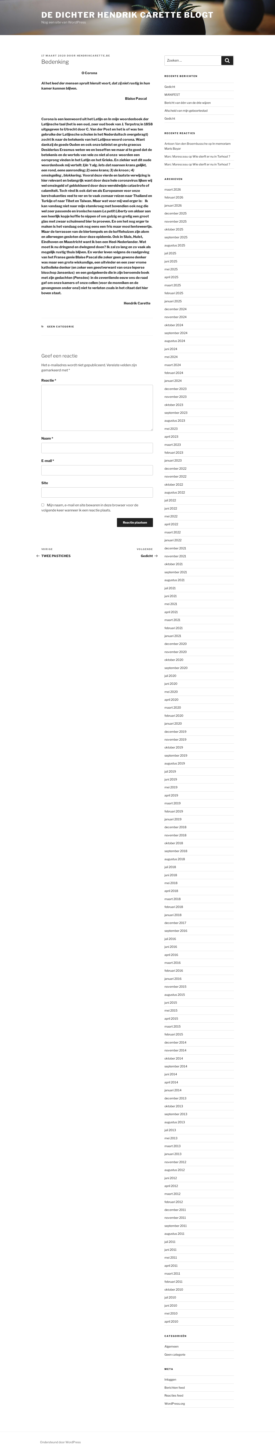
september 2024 (175, 333)
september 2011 (175, 1226)
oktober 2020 (173, 660)
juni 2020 (170, 683)
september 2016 (175, 930)
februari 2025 (173, 293)
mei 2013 (170, 1138)
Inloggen (170, 1379)
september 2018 (175, 851)
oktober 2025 (173, 229)
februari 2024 (173, 373)
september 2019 (175, 755)
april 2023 (171, 436)
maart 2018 (172, 899)
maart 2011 (172, 1273)
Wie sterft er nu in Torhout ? (211, 156)
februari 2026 (173, 197)
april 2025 (171, 277)
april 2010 (171, 1321)
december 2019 (175, 731)
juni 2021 (170, 596)
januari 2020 (173, 723)
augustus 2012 (174, 1170)
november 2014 (175, 1050)
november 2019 (175, 739)
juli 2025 (170, 253)
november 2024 (175, 317)
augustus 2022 (174, 492)
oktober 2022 (173, 484)
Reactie (48, 380)
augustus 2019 (174, 763)
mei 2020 (171, 691)
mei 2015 (170, 1010)
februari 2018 (173, 907)
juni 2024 (170, 349)
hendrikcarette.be (93, 55)
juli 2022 (170, 500)
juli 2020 (170, 676)
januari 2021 (172, 636)
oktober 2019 (173, 747)
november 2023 (175, 396)
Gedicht (169, 86)
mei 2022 (170, 516)
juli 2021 (170, 588)
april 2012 (171, 1186)
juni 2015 (170, 1002)
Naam (47, 438)
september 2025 (175, 237)
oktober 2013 (173, 1106)
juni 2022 (170, 508)
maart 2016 (172, 962)
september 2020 (176, 668)
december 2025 (175, 213)
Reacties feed (173, 1395)
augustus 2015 (174, 994)
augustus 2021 (174, 580)
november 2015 (175, 986)
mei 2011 (170, 1257)
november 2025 (175, 221)
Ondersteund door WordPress (60, 1442)
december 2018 (175, 827)
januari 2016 (172, 978)
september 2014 (175, 1066)
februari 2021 (173, 628)
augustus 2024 (174, 341)
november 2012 (175, 1162)
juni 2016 (170, 946)
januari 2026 (173, 205)
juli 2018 (170, 867)
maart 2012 (172, 1194)
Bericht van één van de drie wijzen (187, 102)
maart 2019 (172, 803)
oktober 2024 (173, 325)
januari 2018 (172, 915)
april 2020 (171, 699)
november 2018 (175, 835)
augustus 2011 (174, 1233)
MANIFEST (172, 94)
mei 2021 (170, 604)
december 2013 (175, 1098)
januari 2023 (173, 460)
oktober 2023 (173, 405)
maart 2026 (172, 189)
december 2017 (175, 923)
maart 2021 (172, 620)
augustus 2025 (174, 245)
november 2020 (175, 652)
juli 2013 (170, 1130)
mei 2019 (170, 787)
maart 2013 (172, 1146)
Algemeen (171, 1346)
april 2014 (171, 1082)
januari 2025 (173, 301)
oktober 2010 (173, 1289)
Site (44, 483)
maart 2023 (172, 444)
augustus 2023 (174, 420)
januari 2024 (173, 380)
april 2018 (171, 891)
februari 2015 (173, 1034)
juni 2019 (170, 779)
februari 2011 (173, 1281)
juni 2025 (170, 261)
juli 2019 (170, 771)
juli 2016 (170, 939)
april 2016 (171, 955)
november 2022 (175, 476)
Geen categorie (60, 326)
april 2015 (171, 1018)
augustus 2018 (174, 859)
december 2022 (175, 468)
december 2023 (175, 389)
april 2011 (171, 1265)
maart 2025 (172, 285)
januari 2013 (172, 1154)
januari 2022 (172, 540)
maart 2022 (172, 532)
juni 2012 (170, 1178)
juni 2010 (170, 1305)
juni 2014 (170, 1074)
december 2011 (175, 1210)
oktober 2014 (173, 1058)
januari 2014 (172, 1090)
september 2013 (175, 1114)
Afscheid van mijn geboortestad (185, 110)
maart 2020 (172, 707)
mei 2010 (171, 1313)
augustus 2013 (174, 1122)
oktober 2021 (173, 564)
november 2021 (175, 556)
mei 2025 (171, 269)
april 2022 (171, 524)
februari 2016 (173, 970)
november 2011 (175, 1217)
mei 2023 (171, 428)
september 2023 (175, 412)
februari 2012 (173, 1202)
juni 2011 (170, 1249)
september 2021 (175, 572)
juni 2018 (170, 875)
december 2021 (175, 548)
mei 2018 (170, 883)
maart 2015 (172, 1026)
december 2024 (175, 309)
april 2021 (171, 612)
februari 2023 (173, 452)
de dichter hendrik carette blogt (127, 15)
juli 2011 (170, 1242)
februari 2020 (173, 715)
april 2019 (171, 795)
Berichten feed (174, 1387)
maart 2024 (172, 365)
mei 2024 (171, 357)
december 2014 (175, 1042)
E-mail (47, 461)
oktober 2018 (173, 843)
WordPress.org (174, 1403)
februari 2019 (173, 811)
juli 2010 (170, 1297)
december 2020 (175, 644)
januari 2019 (172, 819)
